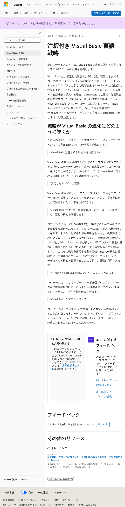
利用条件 (59, 504)
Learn (51, 35)
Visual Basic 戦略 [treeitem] (15, 53)
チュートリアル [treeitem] (14, 124)
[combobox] (22, 40)
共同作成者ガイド (65, 367)
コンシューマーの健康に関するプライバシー (25, 504)
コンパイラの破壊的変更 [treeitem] (19, 64)
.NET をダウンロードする (106, 13)
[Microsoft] (6, 4)
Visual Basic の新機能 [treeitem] (17, 58)
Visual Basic (74, 35)
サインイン (115, 4)
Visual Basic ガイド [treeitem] (16, 47)
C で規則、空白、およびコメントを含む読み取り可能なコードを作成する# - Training (84, 458)
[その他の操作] (119, 35)
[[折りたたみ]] (39, 33)
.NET (61, 35)
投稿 (56, 500)
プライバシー (69, 500)
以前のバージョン (27, 500)
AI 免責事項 (8, 500)
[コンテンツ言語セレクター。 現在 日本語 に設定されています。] (9, 492)
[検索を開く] (105, 4)
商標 (70, 504)
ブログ (44, 500)
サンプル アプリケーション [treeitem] (21, 118)
